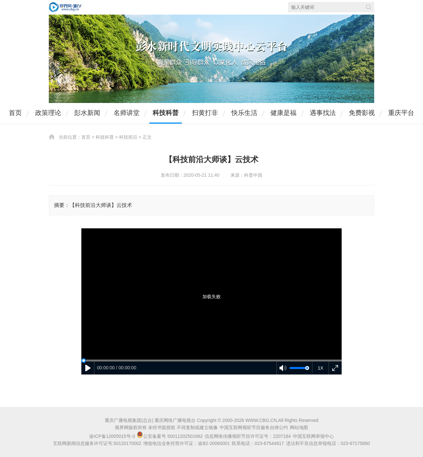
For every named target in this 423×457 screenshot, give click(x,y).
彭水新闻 (87, 112)
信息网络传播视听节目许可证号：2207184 (248, 436)
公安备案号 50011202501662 (170, 436)
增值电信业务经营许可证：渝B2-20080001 (186, 443)
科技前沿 (128, 137)
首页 (15, 112)
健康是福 (283, 112)
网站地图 (299, 427)
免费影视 (362, 112)
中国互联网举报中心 (313, 436)
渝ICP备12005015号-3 (112, 436)
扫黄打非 (205, 112)
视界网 (65, 7)
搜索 (368, 7)
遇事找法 (323, 112)
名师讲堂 (127, 112)
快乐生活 (244, 112)
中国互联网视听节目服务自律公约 (254, 427)
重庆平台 (401, 112)
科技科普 (166, 112)
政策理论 (48, 112)
